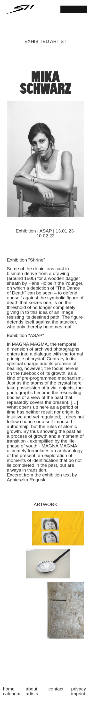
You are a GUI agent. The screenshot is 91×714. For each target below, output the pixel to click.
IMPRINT (78, 695)
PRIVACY (78, 690)
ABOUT (31, 690)
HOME (9, 690)
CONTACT (56, 690)
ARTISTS (32, 695)
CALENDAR (11, 695)
